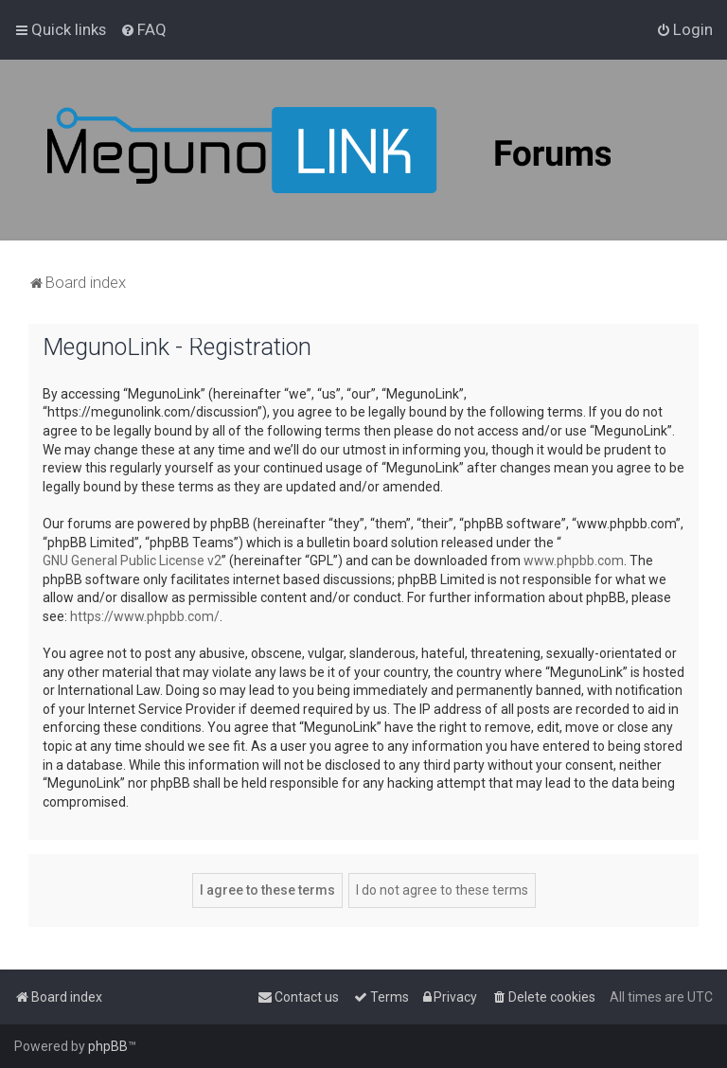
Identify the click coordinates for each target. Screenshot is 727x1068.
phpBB (108, 1046)
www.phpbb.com (573, 560)
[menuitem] (143, 29)
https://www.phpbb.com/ (145, 616)
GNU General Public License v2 (132, 560)
